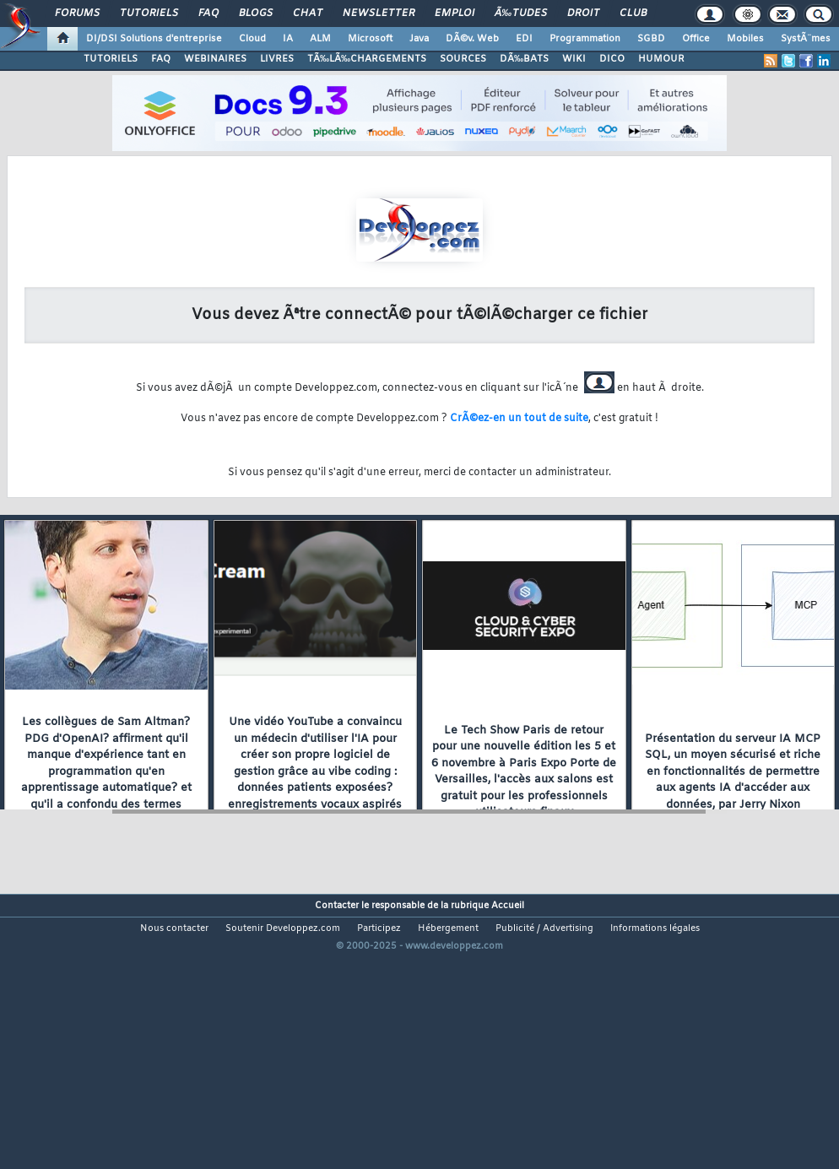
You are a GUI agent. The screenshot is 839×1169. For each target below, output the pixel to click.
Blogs (255, 13)
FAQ (208, 13)
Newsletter (378, 13)
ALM (320, 39)
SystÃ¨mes (806, 39)
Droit (583, 13)
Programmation (584, 39)
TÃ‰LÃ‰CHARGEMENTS (366, 59)
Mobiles (745, 39)
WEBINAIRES (215, 59)
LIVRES (277, 59)
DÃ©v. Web (472, 39)
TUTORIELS (111, 59)
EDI (524, 39)
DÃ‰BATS (524, 59)
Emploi (454, 13)
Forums (77, 13)
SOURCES (463, 59)
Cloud (252, 39)
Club (633, 13)
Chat (307, 13)
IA (288, 39)
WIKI (574, 59)
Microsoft (370, 39)
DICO (612, 59)
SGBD (651, 39)
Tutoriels (149, 13)
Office (696, 39)
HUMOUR (661, 59)
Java (419, 39)
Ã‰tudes (521, 13)
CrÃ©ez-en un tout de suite (519, 418)
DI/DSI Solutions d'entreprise (154, 39)
